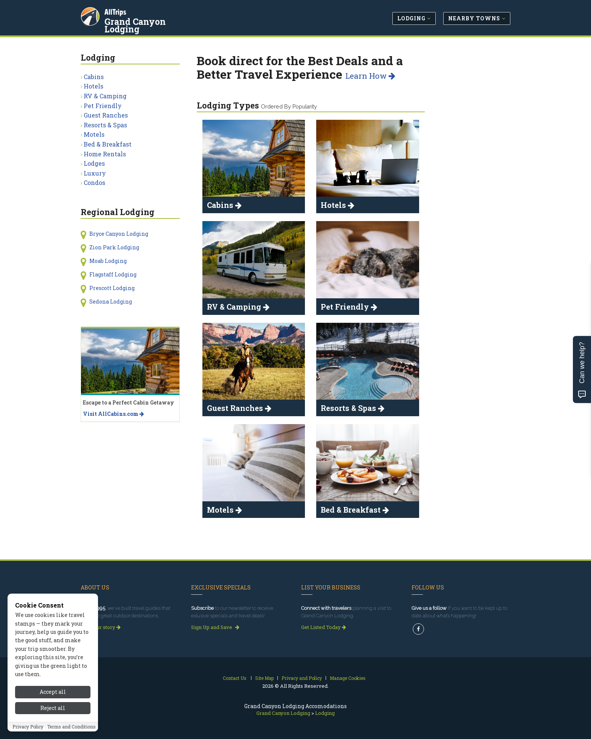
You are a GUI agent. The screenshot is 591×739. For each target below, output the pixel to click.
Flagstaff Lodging (112, 274)
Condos (94, 182)
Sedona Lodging (110, 301)
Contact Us (235, 678)
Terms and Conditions (71, 727)
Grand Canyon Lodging (155, 20)
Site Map (264, 678)
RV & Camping (105, 96)
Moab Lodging (108, 260)
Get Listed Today (323, 627)
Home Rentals (105, 154)
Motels (94, 134)
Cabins (94, 77)
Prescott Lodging (112, 288)
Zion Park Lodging (114, 247)
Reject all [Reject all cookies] (52, 708)
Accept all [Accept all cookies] (53, 691)
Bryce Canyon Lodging (118, 233)
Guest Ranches (106, 115)
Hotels (93, 86)
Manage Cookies (348, 678)
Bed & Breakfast (108, 144)
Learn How (370, 75)
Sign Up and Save (215, 627)
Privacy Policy (27, 727)
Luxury (95, 173)
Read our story (101, 627)
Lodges (94, 163)
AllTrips (116, 10)
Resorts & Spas (105, 125)
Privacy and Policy (302, 678)
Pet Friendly (103, 106)
